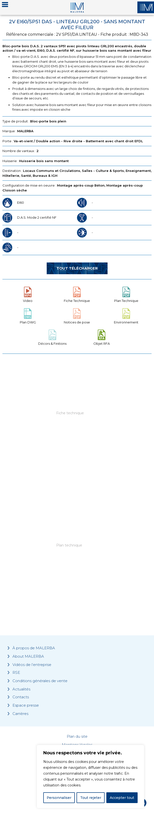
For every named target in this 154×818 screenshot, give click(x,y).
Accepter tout (122, 797)
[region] (90, 776)
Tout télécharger (77, 268)
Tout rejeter (90, 797)
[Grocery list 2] (77, 555)
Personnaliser (59, 797)
